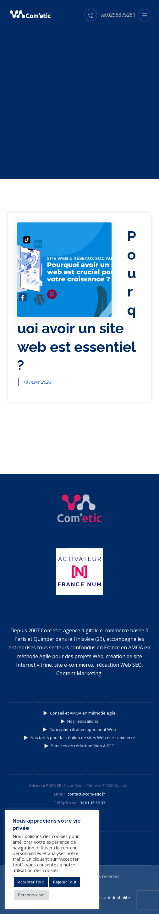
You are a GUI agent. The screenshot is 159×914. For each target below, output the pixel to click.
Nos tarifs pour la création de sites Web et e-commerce (79, 737)
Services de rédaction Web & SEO (79, 746)
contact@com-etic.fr (86, 794)
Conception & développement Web (79, 729)
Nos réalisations (79, 721)
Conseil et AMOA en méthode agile (79, 713)
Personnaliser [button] (31, 895)
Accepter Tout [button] (31, 882)
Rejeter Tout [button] (64, 882)
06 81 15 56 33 (92, 803)
